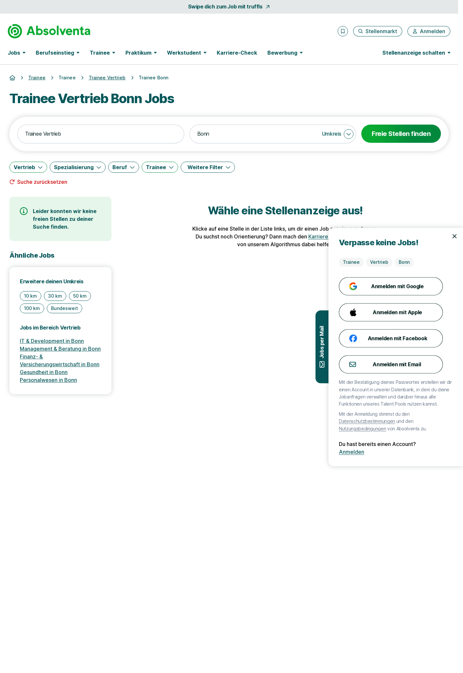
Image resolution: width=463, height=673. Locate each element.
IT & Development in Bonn (52, 341)
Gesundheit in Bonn (44, 372)
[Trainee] (160, 167)
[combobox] (100, 134)
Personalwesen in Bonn (48, 380)
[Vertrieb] (28, 167)
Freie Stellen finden (401, 134)
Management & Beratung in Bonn (60, 348)
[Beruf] (123, 167)
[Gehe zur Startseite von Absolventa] (49, 31)
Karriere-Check (237, 52)
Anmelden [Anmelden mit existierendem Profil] (443, 452)
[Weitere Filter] (208, 167)
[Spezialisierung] (78, 167)
